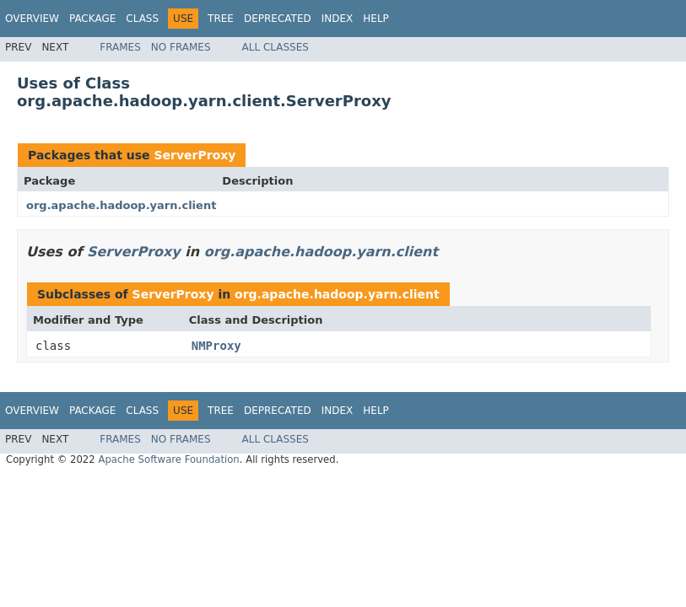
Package (92, 18)
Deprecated (277, 18)
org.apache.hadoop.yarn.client (121, 205)
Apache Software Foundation (168, 459)
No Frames (181, 47)
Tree (221, 18)
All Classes (275, 47)
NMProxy (216, 345)
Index (337, 18)
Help (376, 18)
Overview (32, 18)
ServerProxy (194, 155)
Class (142, 18)
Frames (120, 47)
